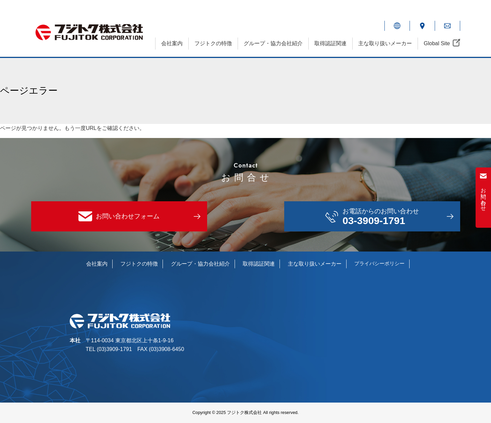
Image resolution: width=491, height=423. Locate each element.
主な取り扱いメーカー (385, 43)
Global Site (437, 43)
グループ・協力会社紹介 (273, 43)
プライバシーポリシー (379, 263)
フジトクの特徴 (213, 43)
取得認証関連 (330, 43)
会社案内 (172, 43)
